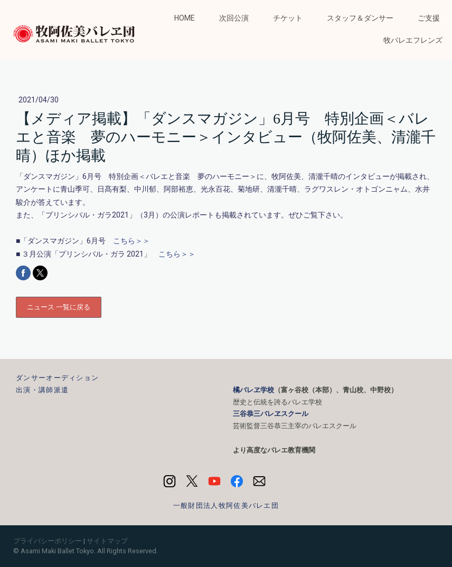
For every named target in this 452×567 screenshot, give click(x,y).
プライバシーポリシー (47, 541)
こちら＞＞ (131, 241)
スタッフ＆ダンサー (360, 18)
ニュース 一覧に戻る (58, 307)
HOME (184, 18)
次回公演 (234, 18)
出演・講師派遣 (42, 390)
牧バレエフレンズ (412, 40)
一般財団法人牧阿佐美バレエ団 (226, 505)
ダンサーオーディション (57, 378)
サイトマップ (107, 541)
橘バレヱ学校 (253, 390)
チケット (288, 18)
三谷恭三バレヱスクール (270, 414)
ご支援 (429, 18)
